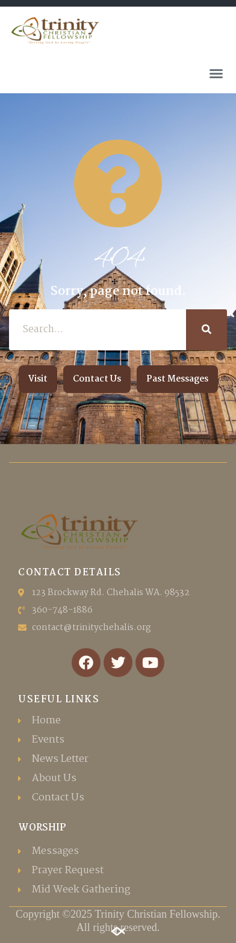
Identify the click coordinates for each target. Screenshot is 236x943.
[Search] (206, 329)
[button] (216, 73)
